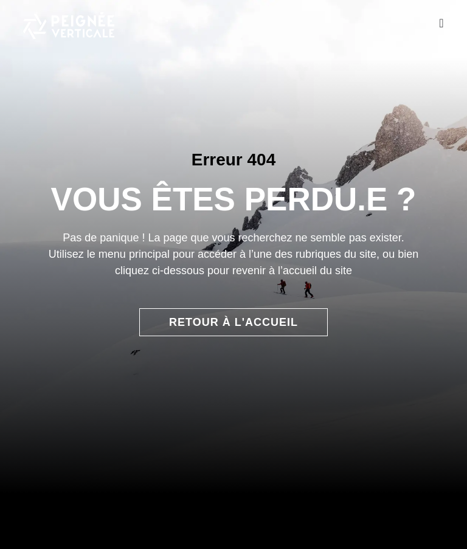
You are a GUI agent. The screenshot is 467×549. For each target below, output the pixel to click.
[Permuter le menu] (441, 23)
